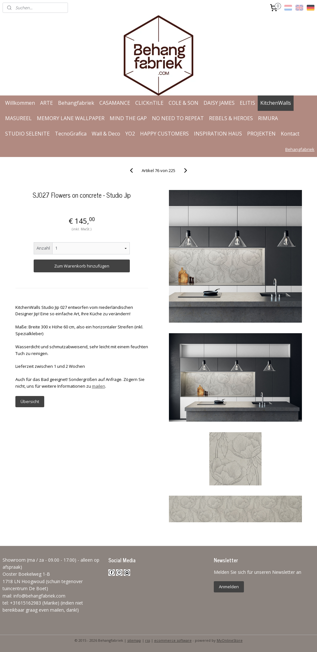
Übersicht (30, 401)
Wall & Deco (106, 133)
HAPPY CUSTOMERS (164, 133)
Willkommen (20, 102)
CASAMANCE (114, 102)
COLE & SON (183, 102)
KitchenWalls (275, 102)
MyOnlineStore (230, 640)
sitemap (134, 640)
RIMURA (268, 118)
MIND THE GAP (128, 118)
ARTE (46, 102)
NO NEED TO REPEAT (178, 118)
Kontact (290, 133)
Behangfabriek (76, 102)
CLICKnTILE (149, 102)
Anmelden (229, 587)
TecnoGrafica (71, 133)
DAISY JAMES (219, 102)
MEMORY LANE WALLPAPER (70, 118)
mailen (98, 386)
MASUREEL (18, 118)
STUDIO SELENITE (27, 133)
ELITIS (247, 102)
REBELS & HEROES (231, 118)
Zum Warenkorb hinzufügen (81, 266)
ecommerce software (173, 640)
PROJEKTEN (261, 133)
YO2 (130, 133)
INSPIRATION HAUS (218, 133)
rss (147, 640)
